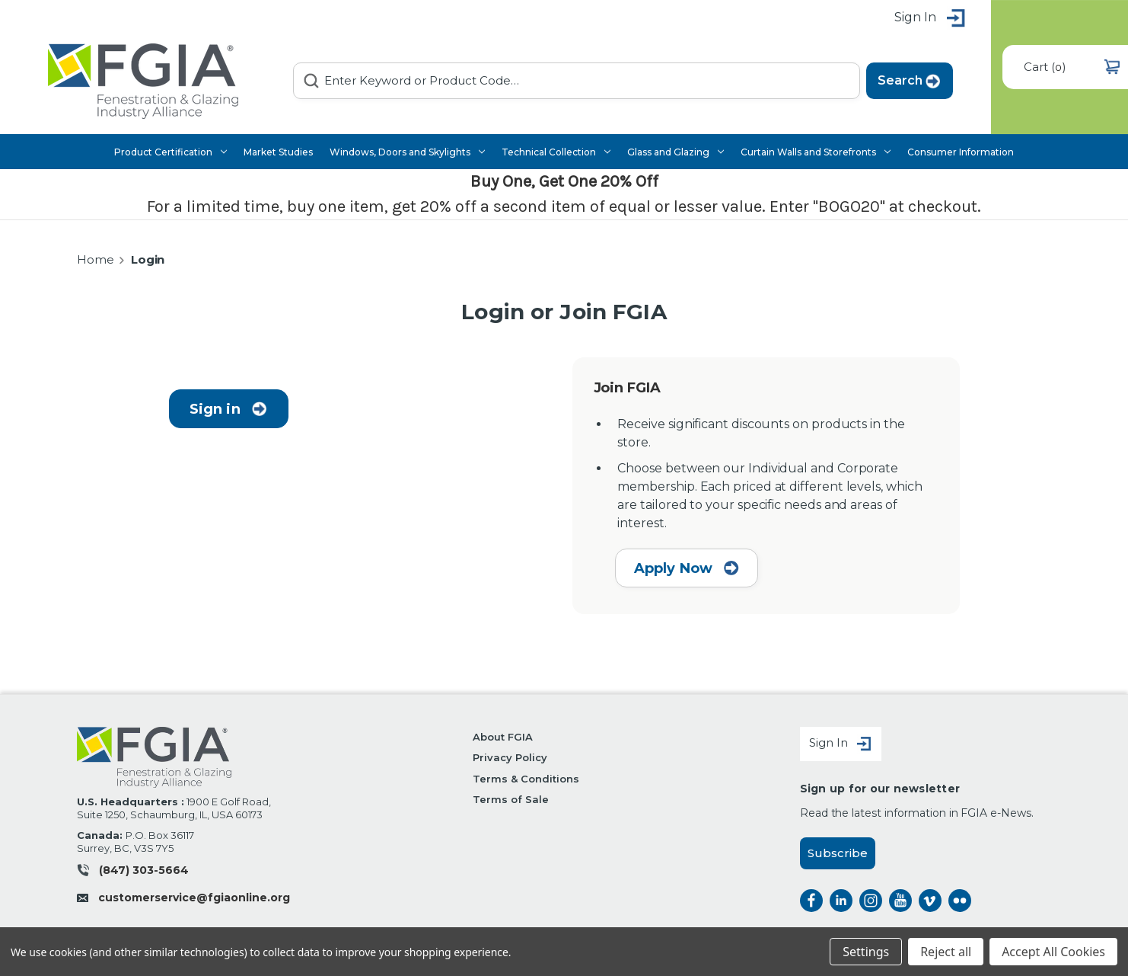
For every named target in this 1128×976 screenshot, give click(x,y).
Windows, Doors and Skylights (407, 152)
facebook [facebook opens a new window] (811, 900)
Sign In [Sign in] (840, 744)
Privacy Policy (509, 757)
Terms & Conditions (525, 779)
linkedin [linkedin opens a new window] (841, 900)
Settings (866, 951)
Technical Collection (556, 152)
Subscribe (838, 853)
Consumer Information (960, 152)
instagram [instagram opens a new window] (870, 900)
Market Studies (278, 152)
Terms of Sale (510, 799)
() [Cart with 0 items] (1072, 67)
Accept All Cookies (1053, 951)
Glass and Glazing (675, 152)
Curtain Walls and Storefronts (816, 152)
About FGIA (503, 737)
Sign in (930, 18)
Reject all (945, 951)
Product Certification (170, 152)
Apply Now (687, 568)
